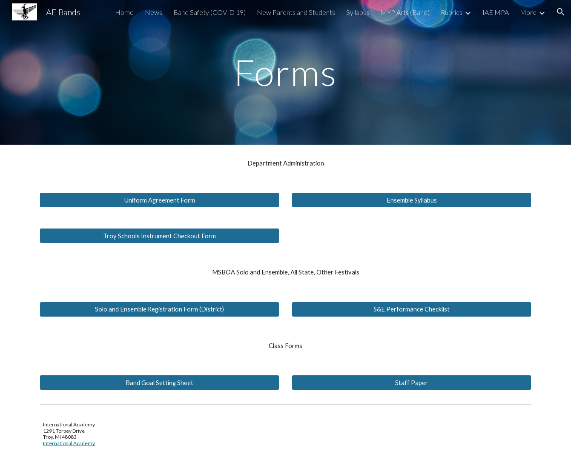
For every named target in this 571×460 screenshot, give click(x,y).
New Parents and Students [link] (296, 12)
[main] (286, 72)
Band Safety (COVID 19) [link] (209, 12)
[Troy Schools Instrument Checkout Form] (159, 236)
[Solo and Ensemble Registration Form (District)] (159, 309)
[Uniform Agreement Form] (159, 200)
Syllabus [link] (358, 12)
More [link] (528, 12)
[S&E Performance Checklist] (411, 309)
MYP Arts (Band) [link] (405, 12)
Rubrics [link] (451, 12)
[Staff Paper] (411, 382)
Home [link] (124, 12)
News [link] (153, 12)
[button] (561, 12)
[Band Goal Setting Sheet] (159, 382)
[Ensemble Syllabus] (411, 200)
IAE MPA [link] (495, 12)
